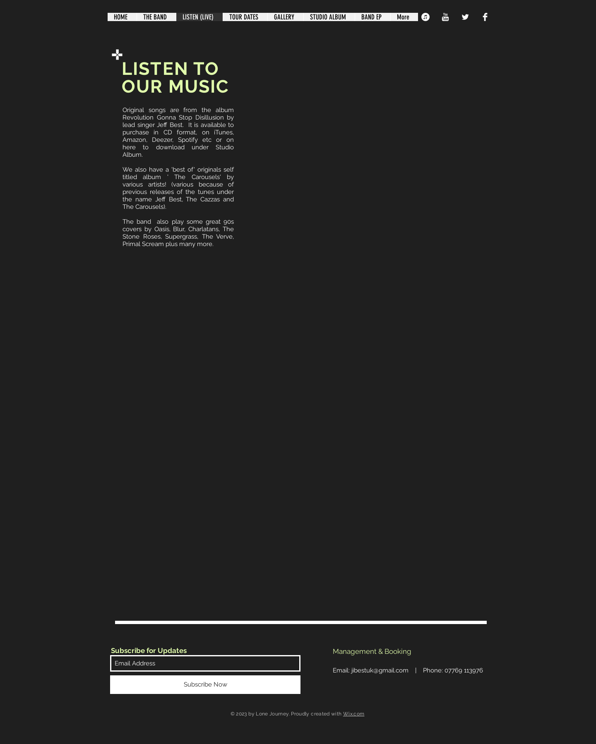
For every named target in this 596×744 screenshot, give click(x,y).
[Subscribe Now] (205, 684)
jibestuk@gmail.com (380, 670)
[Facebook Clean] (485, 17)
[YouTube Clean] (445, 17)
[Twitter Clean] (465, 17)
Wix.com (354, 714)
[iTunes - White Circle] (425, 17)
